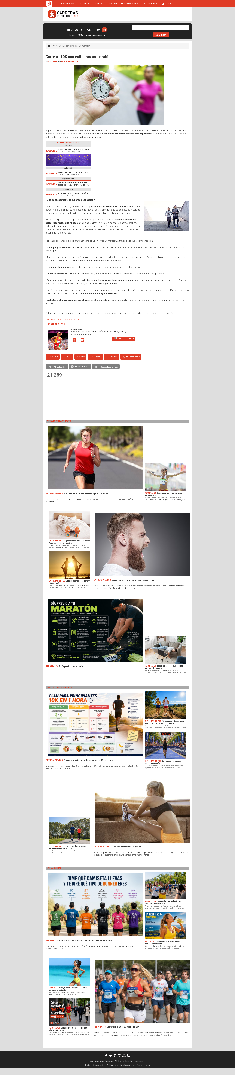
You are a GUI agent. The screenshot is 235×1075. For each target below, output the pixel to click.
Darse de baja (143, 1072)
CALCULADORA (150, 26)
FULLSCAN (112, 26)
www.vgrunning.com (81, 341)
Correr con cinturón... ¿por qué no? (123, 1034)
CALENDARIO (67, 26)
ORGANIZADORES (129, 26)
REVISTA (98, 26)
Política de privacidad (95, 1072)
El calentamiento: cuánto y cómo (126, 854)
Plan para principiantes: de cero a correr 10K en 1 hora (88, 767)
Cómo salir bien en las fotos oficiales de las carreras (163, 910)
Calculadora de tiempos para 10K (62, 327)
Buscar (161, 42)
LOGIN (166, 26)
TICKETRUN (83, 26)
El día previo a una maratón (71, 674)
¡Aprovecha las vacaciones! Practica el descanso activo (69, 549)
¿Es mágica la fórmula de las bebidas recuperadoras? (162, 950)
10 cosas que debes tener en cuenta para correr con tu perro (164, 729)
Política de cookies (115, 1072)
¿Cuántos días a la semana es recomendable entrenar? (68, 855)
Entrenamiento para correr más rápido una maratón (87, 501)
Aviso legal (130, 1072)
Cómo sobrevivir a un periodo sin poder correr (133, 587)
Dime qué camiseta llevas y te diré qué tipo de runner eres (85, 948)
